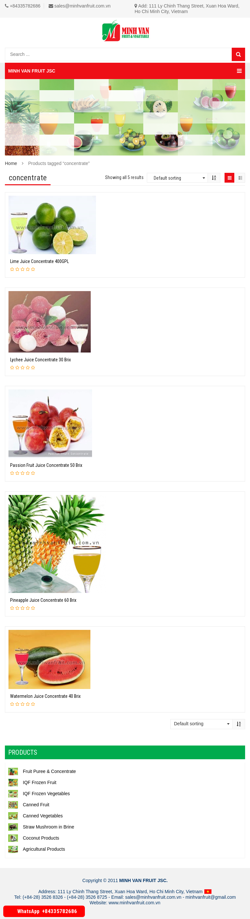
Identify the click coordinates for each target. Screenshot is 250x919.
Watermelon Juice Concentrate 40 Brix (45, 696)
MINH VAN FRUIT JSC (125, 71)
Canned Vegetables (35, 815)
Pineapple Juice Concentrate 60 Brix (43, 600)
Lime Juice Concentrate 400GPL (39, 261)
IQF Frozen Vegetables (39, 793)
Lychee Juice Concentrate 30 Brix (40, 359)
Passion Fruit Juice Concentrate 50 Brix (46, 465)
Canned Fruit (28, 804)
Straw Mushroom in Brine (41, 826)
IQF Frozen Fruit (32, 782)
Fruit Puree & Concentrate (42, 771)
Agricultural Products (36, 849)
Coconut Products (33, 838)
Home (11, 163)
